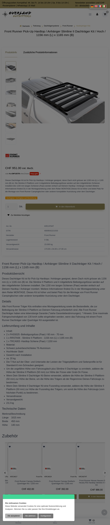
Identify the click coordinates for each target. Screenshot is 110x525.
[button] (92, 6)
